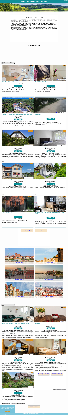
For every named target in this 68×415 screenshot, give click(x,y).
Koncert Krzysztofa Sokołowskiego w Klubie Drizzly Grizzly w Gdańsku (27, 230)
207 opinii (31, 121)
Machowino (31, 196)
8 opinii (55, 153)
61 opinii (21, 395)
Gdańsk (31, 307)
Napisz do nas (43, 413)
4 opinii (28, 330)
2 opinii (23, 88)
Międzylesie (63, 307)
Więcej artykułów (20, 228)
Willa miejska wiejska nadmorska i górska (41, 230)
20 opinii (22, 186)
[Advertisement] (34, 54)
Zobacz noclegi (18, 85)
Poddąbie (31, 98)
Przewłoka (31, 65)
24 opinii (56, 88)
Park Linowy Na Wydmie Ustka (34, 406)
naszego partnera (16, 91)
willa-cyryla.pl (66, 0)
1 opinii (22, 153)
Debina (64, 163)
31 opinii (21, 362)
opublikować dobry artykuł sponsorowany (61, 389)
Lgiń (32, 372)
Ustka (64, 65)
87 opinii (53, 330)
